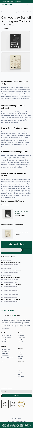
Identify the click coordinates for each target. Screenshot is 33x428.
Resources (8, 12)
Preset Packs (20, 356)
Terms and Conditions (10, 421)
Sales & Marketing (5, 339)
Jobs (19, 374)
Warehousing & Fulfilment (6, 357)
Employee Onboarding (6, 335)
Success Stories (21, 363)
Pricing (2, 361)
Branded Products (5, 351)
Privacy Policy (17, 421)
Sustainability (21, 376)
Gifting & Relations (5, 343)
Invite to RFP (20, 341)
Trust (25, 421)
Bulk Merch (20, 358)
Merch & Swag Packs (5, 349)
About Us (20, 372)
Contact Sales (21, 335)
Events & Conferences (6, 337)
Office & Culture (4, 341)
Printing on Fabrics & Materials (20, 12)
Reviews (19, 365)
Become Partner (21, 339)
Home (2, 12)
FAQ (19, 370)
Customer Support (21, 337)
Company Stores (4, 353)
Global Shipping (4, 359)
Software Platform (5, 355)
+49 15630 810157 (22, 346)
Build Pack (20, 354)
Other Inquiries (21, 343)
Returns (21, 421)
